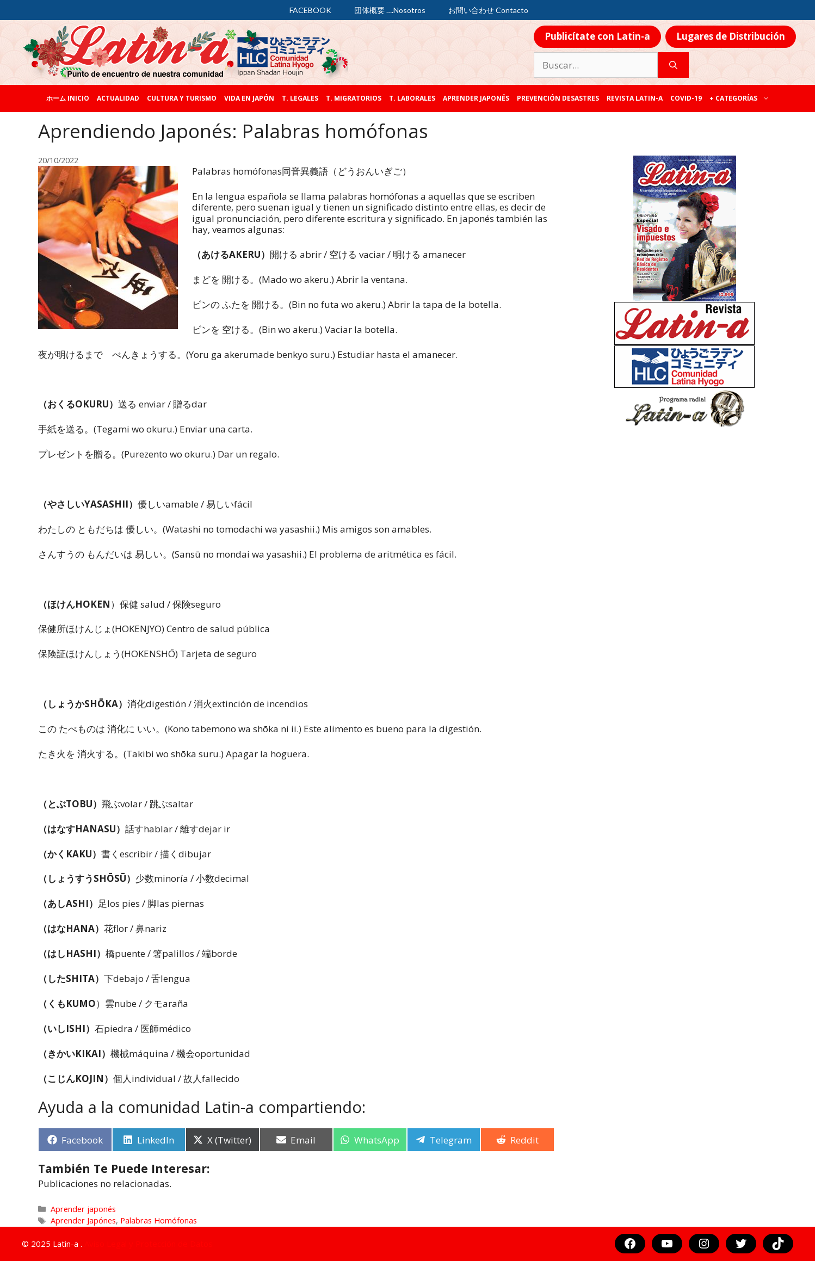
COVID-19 (686, 98)
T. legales (300, 98)
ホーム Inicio (67, 98)
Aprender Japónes (83, 1220)
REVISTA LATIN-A (635, 98)
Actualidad (118, 98)
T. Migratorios (353, 98)
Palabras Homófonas (158, 1220)
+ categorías (741, 98)
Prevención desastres (558, 98)
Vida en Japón (249, 98)
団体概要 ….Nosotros (389, 10)
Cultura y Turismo (182, 98)
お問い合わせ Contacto (488, 10)
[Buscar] (673, 65)
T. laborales (412, 98)
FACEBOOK (310, 10)
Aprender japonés (476, 98)
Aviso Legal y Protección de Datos (148, 1243)
